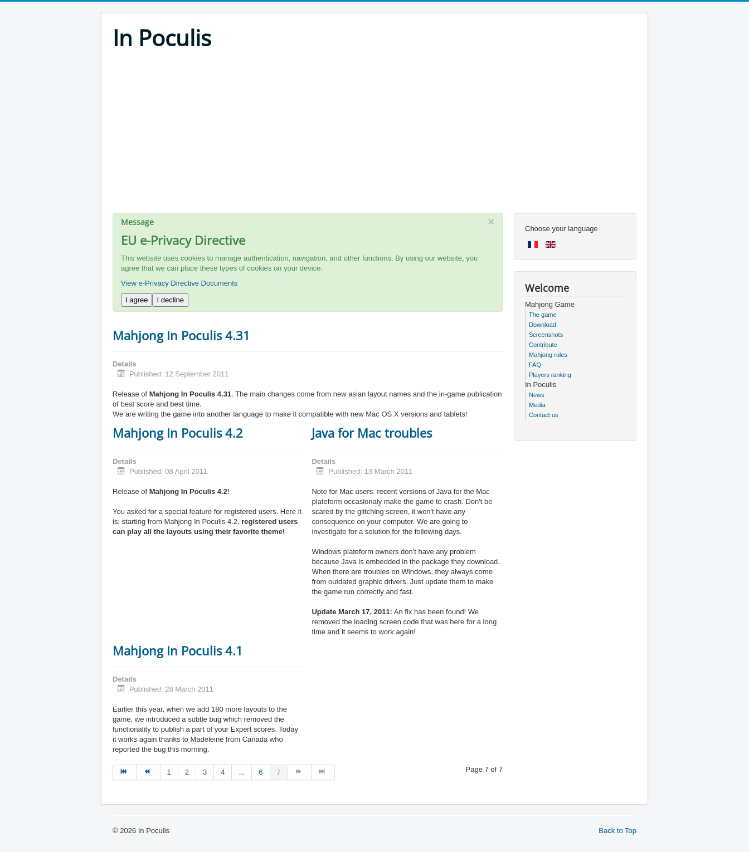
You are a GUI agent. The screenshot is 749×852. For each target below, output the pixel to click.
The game (543, 314)
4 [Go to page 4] (223, 772)
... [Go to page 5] (242, 772)
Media (537, 404)
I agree (136, 300)
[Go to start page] (125, 772)
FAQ (535, 364)
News (536, 394)
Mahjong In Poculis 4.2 (178, 432)
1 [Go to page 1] (169, 772)
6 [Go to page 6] (260, 772)
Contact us (543, 415)
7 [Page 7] (279, 772)
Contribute (543, 344)
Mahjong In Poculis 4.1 (178, 650)
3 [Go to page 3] (205, 772)
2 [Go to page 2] (187, 772)
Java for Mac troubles (372, 432)
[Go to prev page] (148, 772)
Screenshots (546, 334)
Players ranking (550, 374)
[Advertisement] (374, 135)
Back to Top (617, 830)
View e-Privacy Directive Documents (179, 283)
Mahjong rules (548, 354)
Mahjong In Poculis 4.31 (181, 335)
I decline (170, 300)
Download (542, 324)
